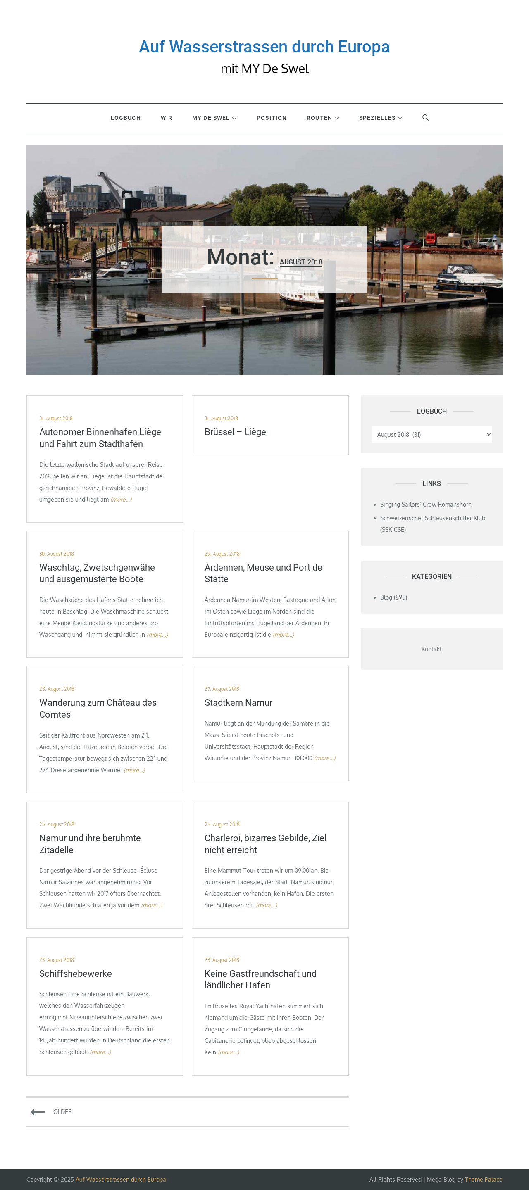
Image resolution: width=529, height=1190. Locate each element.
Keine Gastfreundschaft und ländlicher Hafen (261, 980)
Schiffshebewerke (75, 974)
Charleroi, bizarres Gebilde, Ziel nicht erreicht (265, 844)
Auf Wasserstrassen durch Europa (264, 47)
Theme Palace (484, 1179)
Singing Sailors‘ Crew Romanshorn (426, 504)
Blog (386, 597)
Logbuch (126, 117)
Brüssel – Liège (235, 432)
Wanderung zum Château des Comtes (98, 708)
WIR (166, 117)
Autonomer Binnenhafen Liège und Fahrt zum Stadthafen (100, 438)
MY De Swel (214, 117)
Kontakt (432, 648)
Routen (323, 117)
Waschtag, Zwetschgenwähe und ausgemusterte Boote (97, 573)
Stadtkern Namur (238, 702)
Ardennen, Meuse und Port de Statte (263, 573)
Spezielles (381, 117)
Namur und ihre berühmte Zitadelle (90, 844)
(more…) (120, 499)
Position (272, 117)
